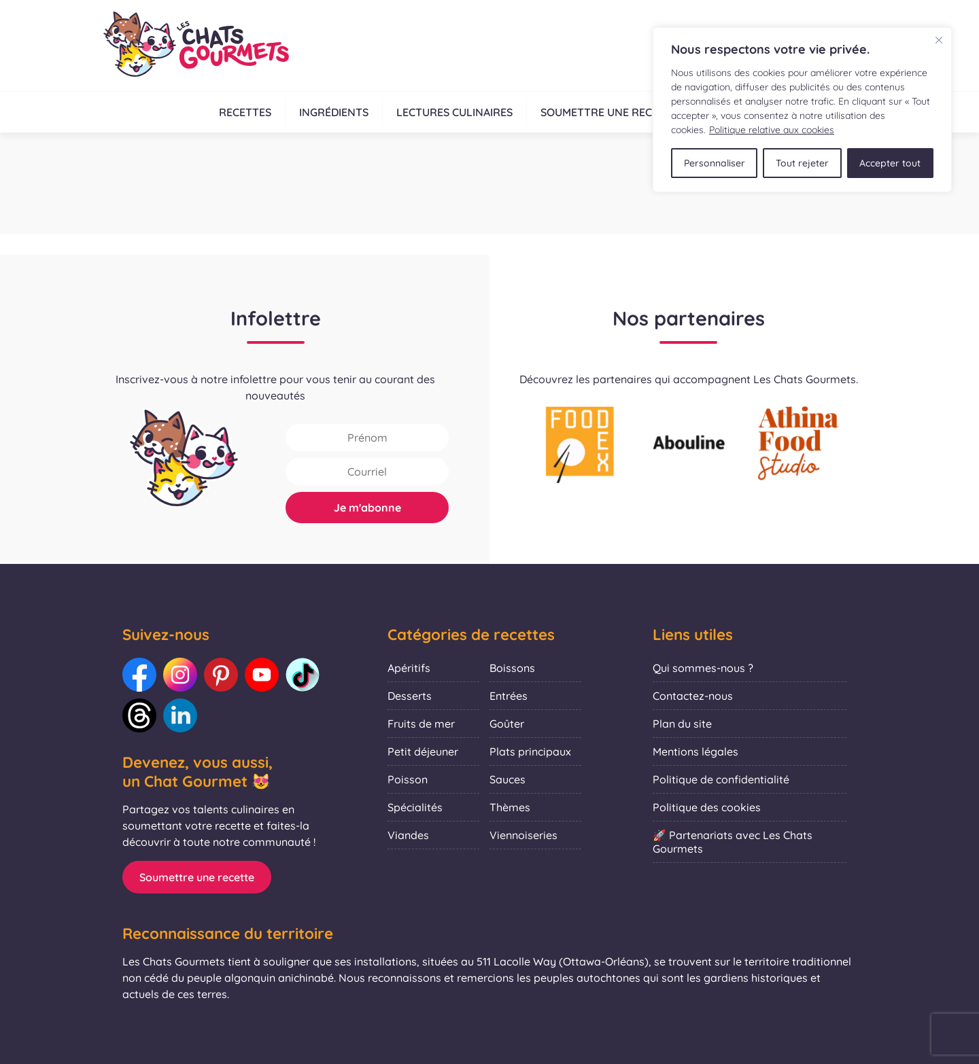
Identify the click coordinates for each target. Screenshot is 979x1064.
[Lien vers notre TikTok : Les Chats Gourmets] (303, 675)
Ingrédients (333, 112)
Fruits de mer (421, 723)
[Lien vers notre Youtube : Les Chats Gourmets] (262, 675)
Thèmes (510, 807)
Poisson (408, 779)
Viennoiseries (523, 835)
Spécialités (415, 807)
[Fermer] (938, 40)
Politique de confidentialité (721, 779)
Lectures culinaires (454, 112)
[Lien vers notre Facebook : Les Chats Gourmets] (139, 675)
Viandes (408, 835)
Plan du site (682, 723)
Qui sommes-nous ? (703, 668)
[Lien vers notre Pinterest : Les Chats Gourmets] (221, 675)
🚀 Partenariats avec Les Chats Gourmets (732, 841)
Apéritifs (409, 668)
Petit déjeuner (423, 751)
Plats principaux (530, 751)
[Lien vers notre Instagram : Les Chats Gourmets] (180, 675)
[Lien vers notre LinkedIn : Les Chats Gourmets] (180, 715)
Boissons (512, 668)
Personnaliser (714, 163)
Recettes (245, 112)
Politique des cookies (707, 807)
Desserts (410, 696)
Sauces (508, 779)
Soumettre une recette (609, 112)
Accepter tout (890, 163)
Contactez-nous (693, 696)
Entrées (509, 696)
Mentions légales (695, 751)
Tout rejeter (802, 163)
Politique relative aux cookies (771, 130)
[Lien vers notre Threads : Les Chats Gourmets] (139, 715)
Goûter (507, 723)
